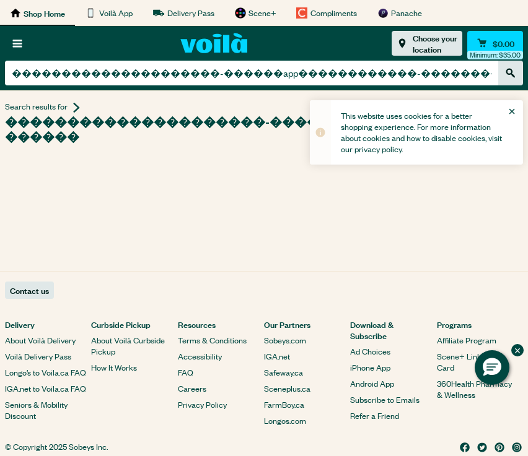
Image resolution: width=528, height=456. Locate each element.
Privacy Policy (202, 404)
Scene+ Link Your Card (468, 361)
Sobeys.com (285, 340)
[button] (492, 367)
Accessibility (200, 356)
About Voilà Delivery (40, 340)
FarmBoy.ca (284, 404)
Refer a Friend (374, 415)
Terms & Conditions (212, 340)
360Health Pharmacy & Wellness (474, 388)
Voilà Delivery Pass (38, 356)
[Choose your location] (427, 43)
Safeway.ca (283, 372)
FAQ (185, 372)
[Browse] (17, 43)
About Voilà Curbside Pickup (128, 345)
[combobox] (252, 73)
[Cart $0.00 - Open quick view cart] (495, 43)
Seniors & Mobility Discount (36, 409)
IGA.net (277, 356)
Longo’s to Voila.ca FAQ (45, 372)
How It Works (114, 367)
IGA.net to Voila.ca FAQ (45, 388)
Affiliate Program (466, 340)
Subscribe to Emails (385, 399)
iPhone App (370, 367)
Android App (372, 383)
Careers (192, 388)
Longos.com (285, 420)
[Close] (512, 111)
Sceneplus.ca (287, 388)
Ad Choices (370, 351)
